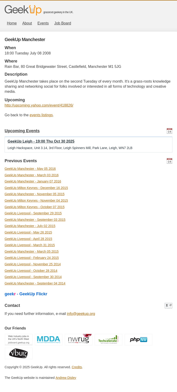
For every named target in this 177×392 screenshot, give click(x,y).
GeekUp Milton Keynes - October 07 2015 (35, 207)
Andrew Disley (66, 378)
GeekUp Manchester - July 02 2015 (30, 226)
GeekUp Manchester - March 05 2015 (32, 251)
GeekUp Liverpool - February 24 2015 (32, 258)
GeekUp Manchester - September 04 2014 (35, 283)
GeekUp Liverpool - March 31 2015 (30, 245)
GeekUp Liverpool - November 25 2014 (33, 264)
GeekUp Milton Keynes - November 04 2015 (36, 200)
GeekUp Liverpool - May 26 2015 (28, 232)
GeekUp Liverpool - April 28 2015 (28, 239)
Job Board (62, 23)
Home (12, 23)
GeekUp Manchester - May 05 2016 (30, 169)
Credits (77, 367)
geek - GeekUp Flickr (26, 294)
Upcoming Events (22, 131)
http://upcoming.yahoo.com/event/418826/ (39, 105)
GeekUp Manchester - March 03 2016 (32, 175)
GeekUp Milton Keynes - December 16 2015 (36, 188)
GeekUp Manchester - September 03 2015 (35, 219)
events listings (41, 115)
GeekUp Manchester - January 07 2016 (33, 181)
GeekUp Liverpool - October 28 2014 (31, 270)
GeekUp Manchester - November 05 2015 (35, 194)
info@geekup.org (81, 314)
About (27, 23)
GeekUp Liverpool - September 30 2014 (33, 277)
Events (43, 23)
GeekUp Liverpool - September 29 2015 (33, 213)
